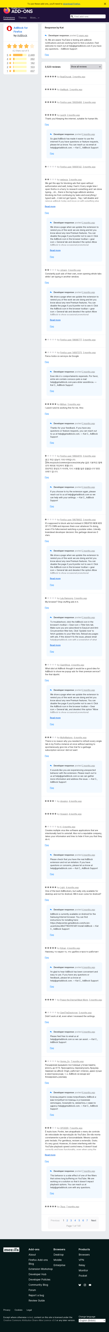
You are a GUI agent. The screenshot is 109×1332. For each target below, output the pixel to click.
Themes (22, 17)
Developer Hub (37, 1274)
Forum (32, 1290)
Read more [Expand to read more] (50, 206)
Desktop (59, 1254)
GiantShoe (65, 665)
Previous (55, 1220)
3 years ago (82, 35)
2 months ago (79, 76)
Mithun (63, 404)
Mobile (58, 1259)
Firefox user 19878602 (71, 519)
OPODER (64, 1128)
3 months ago (89, 167)
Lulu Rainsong (66, 598)
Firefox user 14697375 (71, 352)
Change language (87, 1316)
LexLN (63, 115)
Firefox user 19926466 (71, 102)
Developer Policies (39, 1279)
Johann (63, 270)
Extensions (9, 17)
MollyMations (66, 737)
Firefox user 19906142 (71, 167)
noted (30, 1317)
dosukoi (64, 801)
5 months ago (95, 1000)
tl (60, 827)
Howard (64, 814)
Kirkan (63, 948)
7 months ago (77, 1061)
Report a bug (36, 1295)
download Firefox (71, 4)
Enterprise (59, 1265)
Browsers (84, 1254)
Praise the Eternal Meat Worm (74, 1000)
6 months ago (88, 1092)
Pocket (83, 1275)
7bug (62, 1206)
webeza (64, 179)
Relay (82, 1265)
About (32, 1254)
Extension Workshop (41, 1268)
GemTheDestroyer (69, 1012)
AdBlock (22, 35)
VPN (81, 1259)
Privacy (6, 1310)
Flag (47, 54)
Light (62, 887)
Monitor (83, 1270)
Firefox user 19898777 (71, 340)
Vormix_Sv (65, 1061)
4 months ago (77, 665)
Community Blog (38, 1284)
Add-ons (34, 1249)
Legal (29, 1310)
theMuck (64, 89)
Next (93, 1220)
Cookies (18, 1310)
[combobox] (88, 16)
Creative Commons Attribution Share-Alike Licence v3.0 (29, 1320)
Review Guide (37, 1300)
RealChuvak (65, 76)
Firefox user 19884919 (71, 456)
